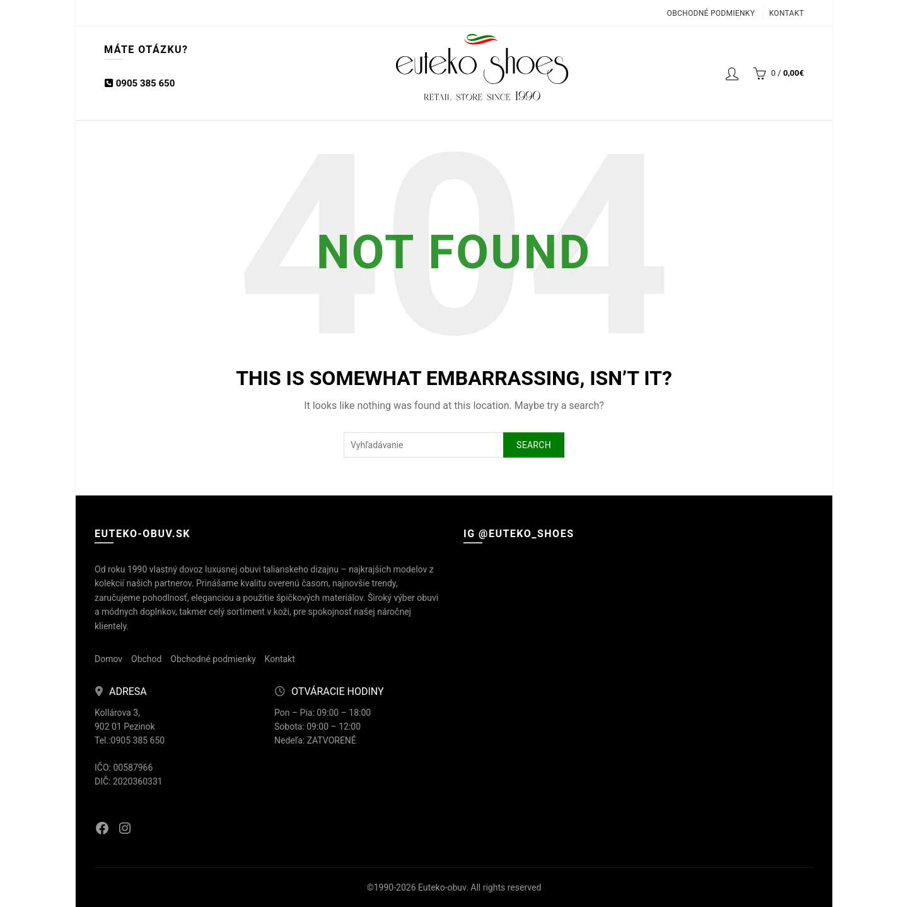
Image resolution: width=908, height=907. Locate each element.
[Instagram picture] (520, 616)
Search (533, 445)
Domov (108, 659)
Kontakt (786, 13)
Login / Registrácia (732, 73)
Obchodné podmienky (711, 13)
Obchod (146, 659)
